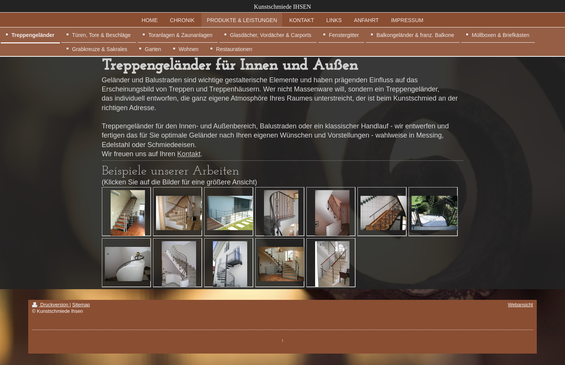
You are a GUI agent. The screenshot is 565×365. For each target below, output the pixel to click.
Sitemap (81, 304)
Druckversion (50, 304)
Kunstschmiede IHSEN (282, 6)
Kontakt (189, 154)
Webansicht (520, 304)
